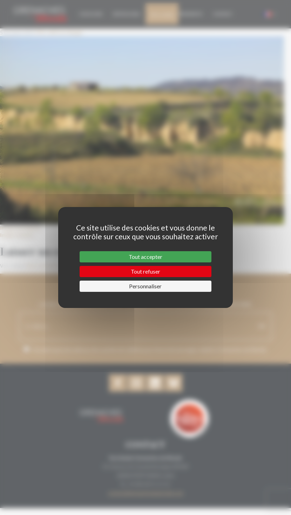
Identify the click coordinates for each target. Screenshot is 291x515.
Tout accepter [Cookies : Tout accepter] (145, 256)
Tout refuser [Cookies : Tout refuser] (145, 271)
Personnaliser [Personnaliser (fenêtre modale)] (145, 286)
